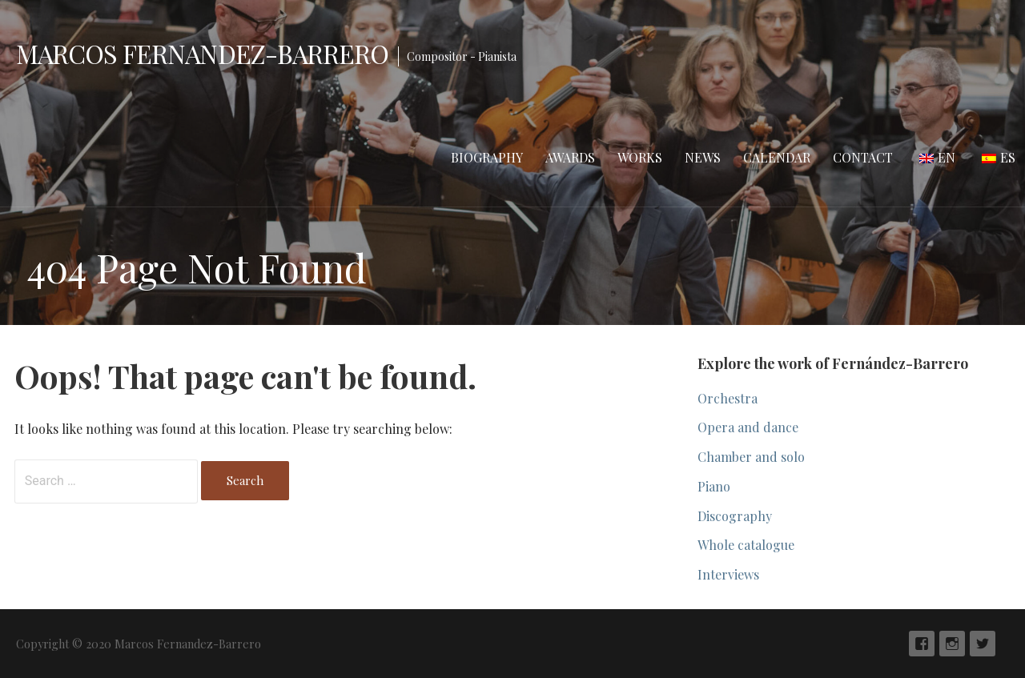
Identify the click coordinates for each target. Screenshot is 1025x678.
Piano (713, 486)
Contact (863, 157)
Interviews (728, 574)
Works (639, 157)
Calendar (776, 157)
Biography (487, 157)
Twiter (982, 643)
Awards (570, 157)
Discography (734, 515)
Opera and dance (747, 427)
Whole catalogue (745, 544)
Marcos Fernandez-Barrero (202, 53)
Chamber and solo (751, 456)
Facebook (922, 643)
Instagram (952, 643)
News (703, 157)
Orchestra (727, 398)
